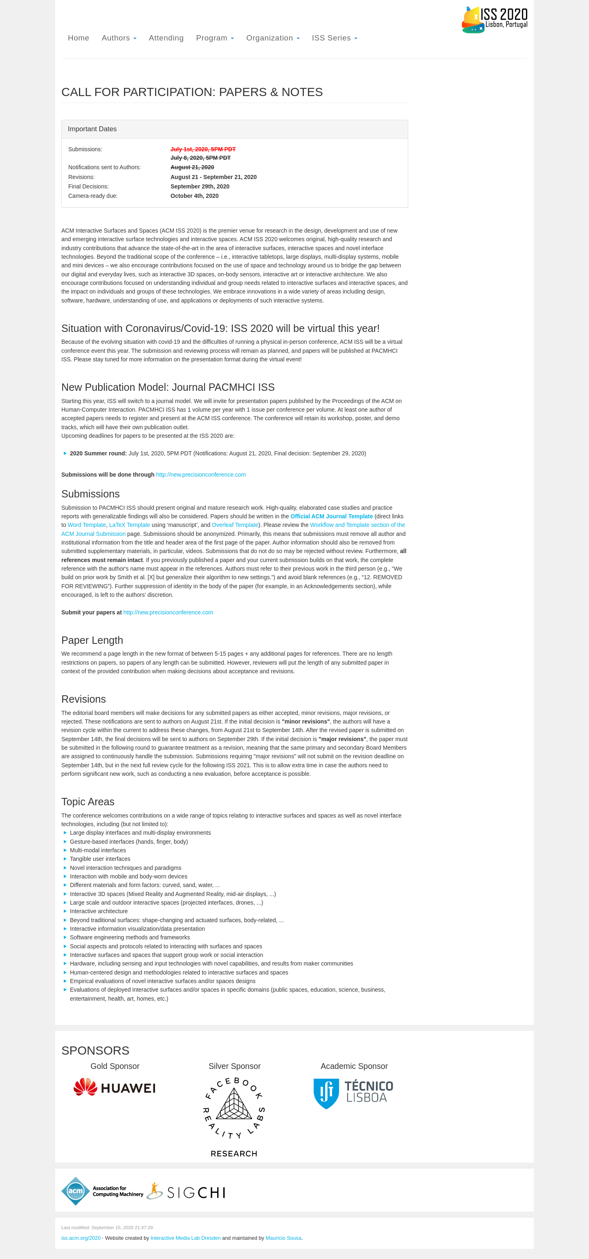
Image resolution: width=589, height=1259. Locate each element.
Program (215, 38)
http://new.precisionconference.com (201, 474)
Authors (119, 38)
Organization (273, 38)
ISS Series (334, 38)
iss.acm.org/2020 (81, 1238)
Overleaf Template (235, 525)
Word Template (87, 525)
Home (79, 38)
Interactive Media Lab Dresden (186, 1238)
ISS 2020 (494, 20)
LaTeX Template (129, 525)
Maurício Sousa (283, 1238)
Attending (166, 38)
